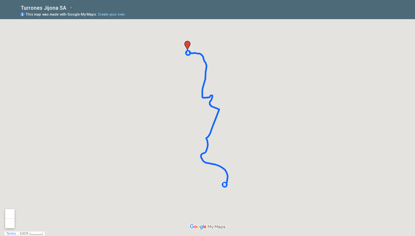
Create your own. (112, 14)
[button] (188, 53)
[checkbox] (71, 7)
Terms (11, 233)
